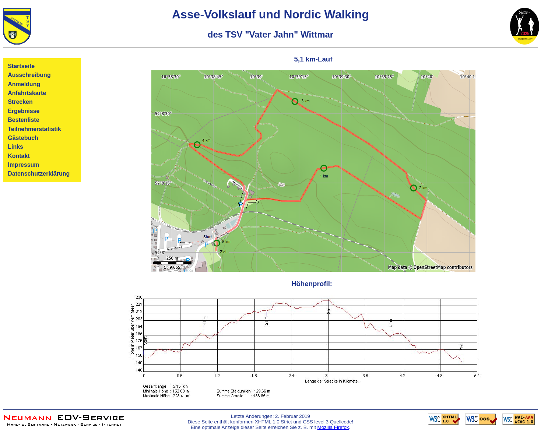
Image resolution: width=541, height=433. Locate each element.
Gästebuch (23, 138)
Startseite (21, 66)
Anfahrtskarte (27, 93)
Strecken (20, 102)
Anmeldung (24, 84)
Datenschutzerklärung (39, 173)
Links (15, 147)
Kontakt (19, 156)
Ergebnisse (23, 111)
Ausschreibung (29, 75)
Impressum (23, 165)
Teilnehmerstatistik (34, 129)
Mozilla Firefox (333, 427)
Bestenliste (23, 120)
